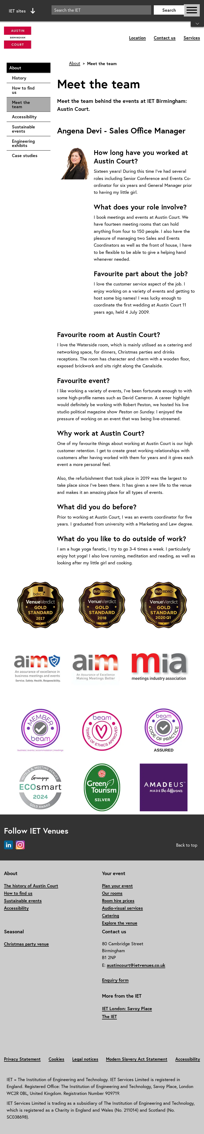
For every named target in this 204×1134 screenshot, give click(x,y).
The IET (109, 1016)
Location (137, 37)
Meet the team (21, 104)
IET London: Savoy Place (127, 1008)
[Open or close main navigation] (192, 10)
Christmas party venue (26, 944)
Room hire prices (118, 900)
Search (169, 10)
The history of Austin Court (31, 885)
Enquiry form (115, 980)
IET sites (22, 11)
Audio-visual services (122, 908)
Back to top (186, 845)
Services (192, 37)
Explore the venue (119, 923)
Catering (110, 915)
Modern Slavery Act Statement (136, 1059)
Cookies (56, 1059)
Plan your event (117, 885)
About (27, 68)
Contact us (165, 37)
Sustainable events (28, 129)
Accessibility (28, 117)
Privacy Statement (22, 1059)
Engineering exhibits (28, 143)
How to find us (28, 90)
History (28, 78)
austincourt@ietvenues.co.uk (136, 965)
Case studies (28, 155)
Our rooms (112, 893)
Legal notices (85, 1059)
